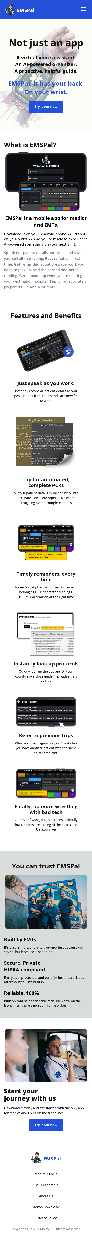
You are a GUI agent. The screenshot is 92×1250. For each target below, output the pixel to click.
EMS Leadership (46, 1185)
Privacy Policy (46, 1218)
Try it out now (46, 106)
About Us (46, 1196)
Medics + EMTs (46, 1174)
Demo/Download (46, 1207)
